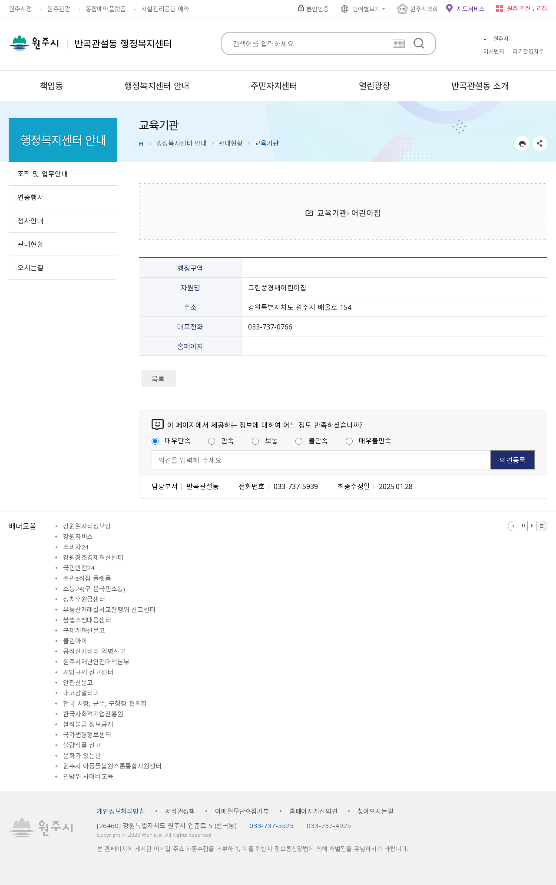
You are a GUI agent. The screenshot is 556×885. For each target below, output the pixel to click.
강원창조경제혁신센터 (93, 557)
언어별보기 (366, 8)
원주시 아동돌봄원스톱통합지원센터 (112, 766)
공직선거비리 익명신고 (94, 651)
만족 (221, 440)
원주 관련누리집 (527, 8)
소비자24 (76, 547)
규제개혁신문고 (84, 630)
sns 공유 (540, 143)
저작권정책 (180, 811)
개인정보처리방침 (121, 811)
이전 (513, 526)
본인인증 (317, 8)
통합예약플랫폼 (106, 8)
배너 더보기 (541, 526)
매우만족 (171, 440)
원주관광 (58, 8)
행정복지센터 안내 (181, 143)
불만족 (311, 440)
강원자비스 (78, 536)
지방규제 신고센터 (88, 672)
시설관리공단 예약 (165, 8)
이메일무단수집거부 (242, 811)
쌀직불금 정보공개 (88, 724)
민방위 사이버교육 (88, 776)
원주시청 (20, 8)
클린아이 (75, 640)
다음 (532, 526)
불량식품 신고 (82, 745)
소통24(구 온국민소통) (94, 588)
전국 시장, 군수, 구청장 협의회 (105, 703)
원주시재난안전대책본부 (96, 661)
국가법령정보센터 (87, 734)
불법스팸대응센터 (87, 620)
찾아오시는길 (375, 811)
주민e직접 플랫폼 (87, 578)
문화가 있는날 (82, 755)
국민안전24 (79, 567)
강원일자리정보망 (87, 526)
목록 (158, 378)
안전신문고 (78, 682)
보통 (265, 440)
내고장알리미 (81, 693)
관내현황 (230, 143)
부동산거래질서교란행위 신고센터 (109, 609)
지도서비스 (470, 8)
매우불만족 (368, 440)
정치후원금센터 (84, 599)
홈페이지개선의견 (313, 811)
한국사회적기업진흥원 (93, 714)
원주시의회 (424, 8)
